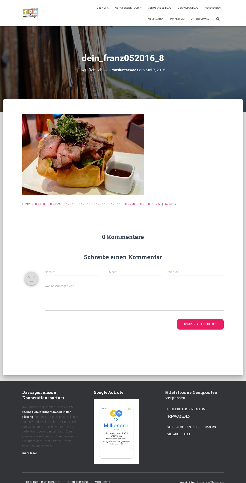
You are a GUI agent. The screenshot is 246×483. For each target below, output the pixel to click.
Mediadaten (156, 18)
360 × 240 (128, 203)
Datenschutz (200, 18)
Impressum (177, 18)
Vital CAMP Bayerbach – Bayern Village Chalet (191, 430)
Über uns (103, 7)
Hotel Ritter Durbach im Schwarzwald (186, 412)
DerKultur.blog (188, 7)
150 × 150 (38, 203)
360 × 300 (143, 203)
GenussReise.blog (159, 7)
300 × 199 (53, 203)
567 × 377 (68, 203)
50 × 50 (156, 203)
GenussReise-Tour (128, 7)
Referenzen (213, 7)
